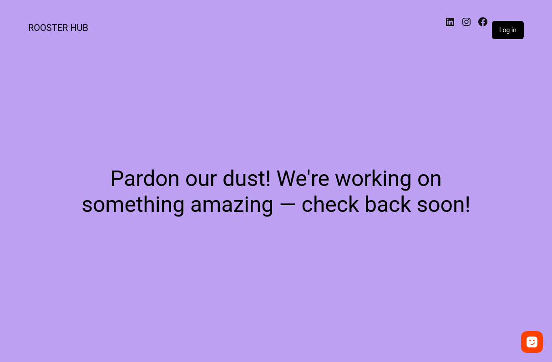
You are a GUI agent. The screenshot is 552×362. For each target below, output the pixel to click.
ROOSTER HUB (58, 27)
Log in (508, 30)
